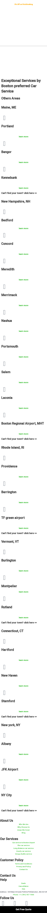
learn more (23, 137)
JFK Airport (9, 769)
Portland (7, 126)
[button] (23, 46)
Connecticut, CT (12, 631)
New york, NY (10, 725)
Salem (5, 372)
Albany (6, 744)
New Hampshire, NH (15, 201)
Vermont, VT (10, 541)
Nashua (6, 321)
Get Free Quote (23, 909)
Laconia (6, 398)
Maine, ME (8, 107)
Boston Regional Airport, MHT (22, 423)
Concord (7, 244)
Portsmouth (9, 346)
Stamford (8, 701)
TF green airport (13, 518)
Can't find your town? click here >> (19, 193)
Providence (9, 466)
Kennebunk (9, 178)
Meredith (7, 269)
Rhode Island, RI (12, 447)
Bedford (7, 220)
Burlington (8, 560)
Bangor (6, 152)
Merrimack (9, 295)
